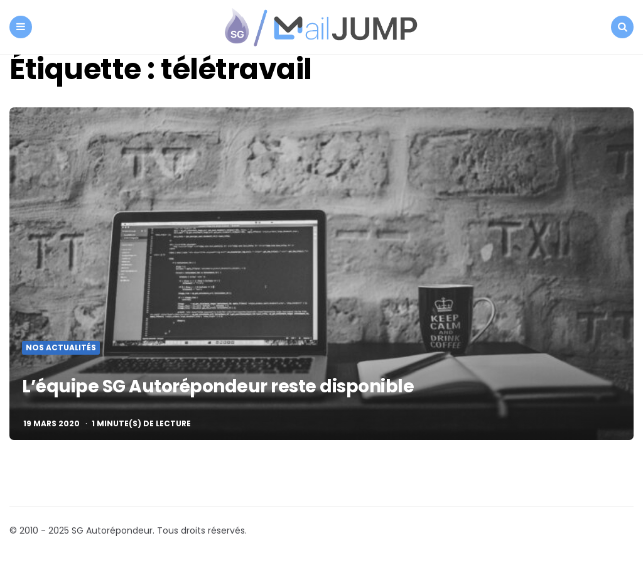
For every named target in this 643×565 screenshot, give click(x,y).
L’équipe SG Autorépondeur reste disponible (218, 386)
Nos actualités (61, 347)
